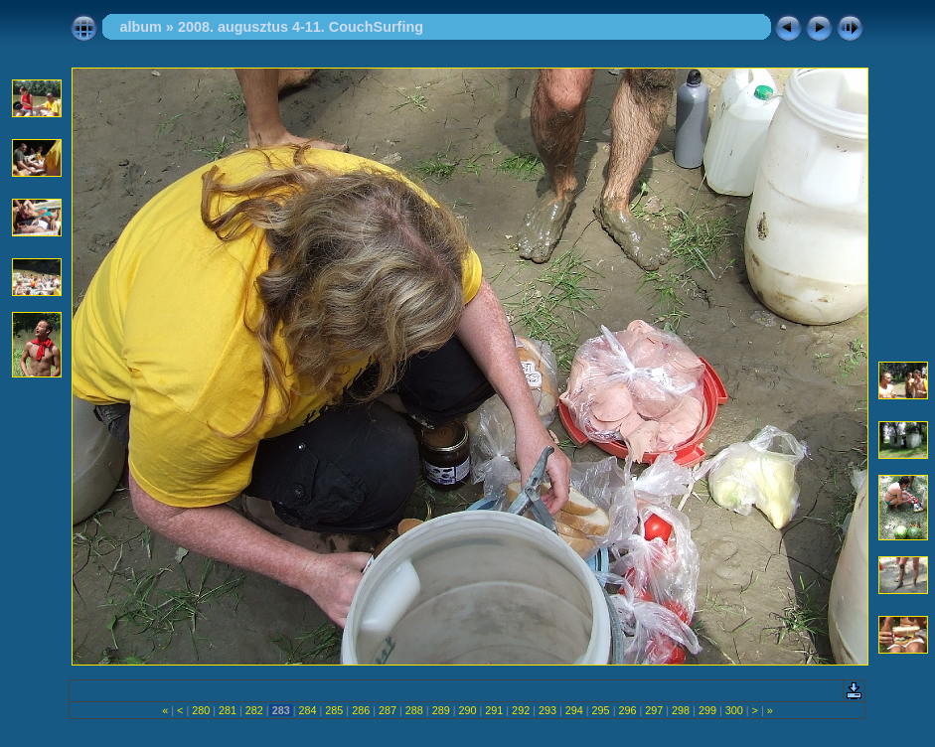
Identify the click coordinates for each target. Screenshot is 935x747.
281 (227, 710)
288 (414, 710)
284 (308, 710)
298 (681, 710)
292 (521, 710)
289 (441, 710)
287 (387, 710)
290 (467, 710)
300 (734, 710)
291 (494, 710)
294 (574, 710)
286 (361, 710)
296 (627, 710)
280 (201, 710)
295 (601, 710)
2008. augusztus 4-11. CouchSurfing (300, 27)
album (140, 27)
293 (547, 710)
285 (334, 710)
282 (254, 710)
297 (654, 710)
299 (707, 710)
